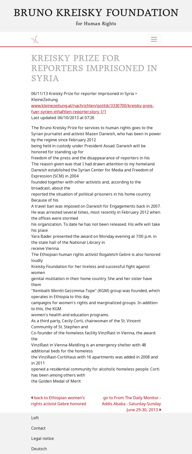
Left (35, 418)
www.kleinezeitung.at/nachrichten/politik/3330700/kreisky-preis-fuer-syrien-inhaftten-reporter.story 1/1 (92, 109)
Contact (38, 428)
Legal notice (42, 438)
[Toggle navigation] (154, 39)
